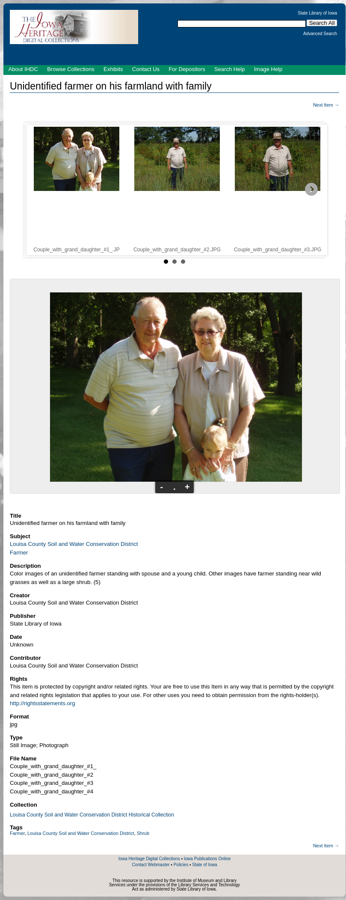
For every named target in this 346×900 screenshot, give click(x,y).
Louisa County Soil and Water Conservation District (74, 544)
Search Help (229, 69)
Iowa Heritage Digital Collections (149, 858)
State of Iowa (204, 864)
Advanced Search (320, 34)
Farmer (19, 552)
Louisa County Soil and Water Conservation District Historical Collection (92, 815)
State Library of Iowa (317, 13)
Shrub (143, 833)
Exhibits (113, 69)
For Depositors (187, 69)
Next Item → (326, 104)
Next (312, 190)
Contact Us (146, 69)
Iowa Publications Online (207, 858)
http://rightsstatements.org (42, 703)
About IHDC (23, 69)
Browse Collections (71, 69)
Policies (181, 864)
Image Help (268, 69)
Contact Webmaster (150, 864)
